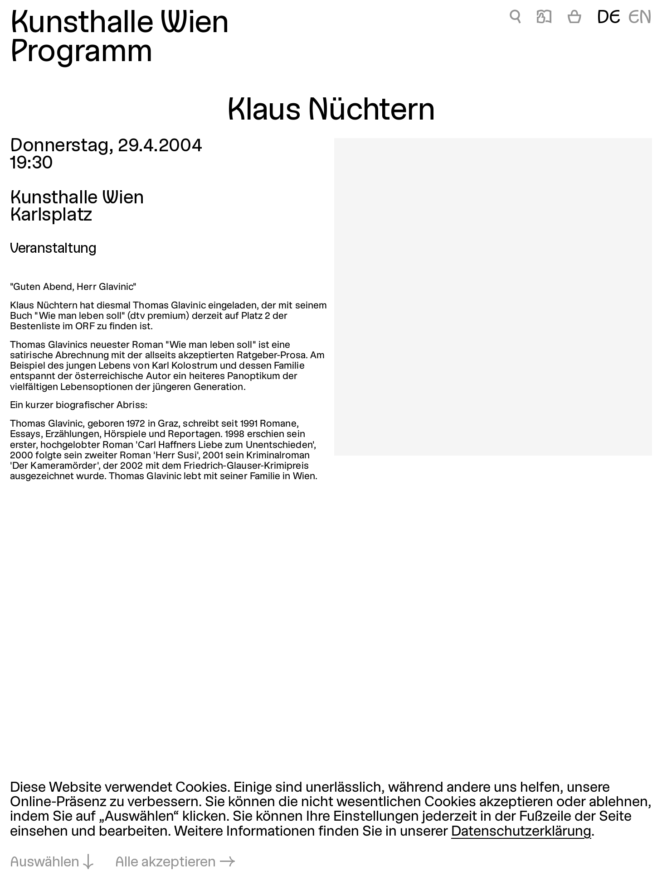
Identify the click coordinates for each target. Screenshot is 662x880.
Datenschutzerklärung (521, 832)
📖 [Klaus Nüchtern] (544, 18)
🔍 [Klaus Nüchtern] (515, 18)
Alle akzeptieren (165, 862)
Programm (81, 53)
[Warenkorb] (574, 18)
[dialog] (331, 825)
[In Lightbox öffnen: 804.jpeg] (493, 297)
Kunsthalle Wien (119, 24)
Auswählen (44, 862)
